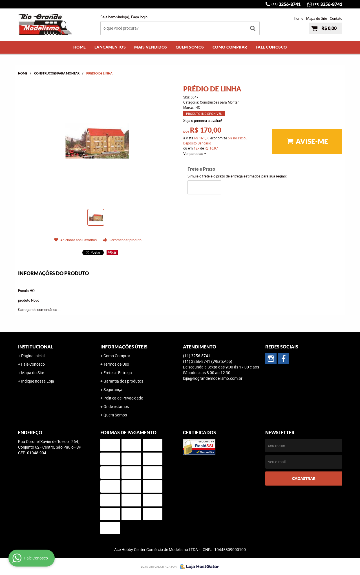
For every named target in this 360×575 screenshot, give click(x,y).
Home (298, 18)
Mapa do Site (316, 18)
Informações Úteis (123, 346)
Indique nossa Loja (37, 381)
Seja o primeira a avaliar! (202, 120)
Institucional (35, 346)
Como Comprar (230, 47)
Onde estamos (116, 406)
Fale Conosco (271, 47)
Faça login (139, 16)
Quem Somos (190, 47)
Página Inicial (33, 355)
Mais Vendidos (150, 47)
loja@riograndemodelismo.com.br (212, 378)
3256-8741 (286, 4)
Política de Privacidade (123, 398)
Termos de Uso (116, 364)
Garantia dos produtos (123, 381)
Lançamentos (110, 47)
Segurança (112, 389)
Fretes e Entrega (117, 372)
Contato (336, 18)
